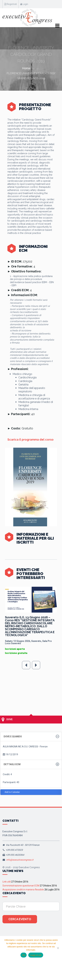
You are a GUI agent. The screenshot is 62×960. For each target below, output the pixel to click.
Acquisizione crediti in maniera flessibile (23, 889)
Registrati (10, 4)
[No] (58, 948)
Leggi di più (35, 955)
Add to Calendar (12, 792)
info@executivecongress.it (19, 859)
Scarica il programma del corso (30, 439)
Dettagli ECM (12, 764)
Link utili (6, 881)
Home (26, 68)
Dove (7, 719)
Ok (23, 955)
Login (24, 4)
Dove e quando (13, 736)
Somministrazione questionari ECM (20, 885)
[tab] (31, 736)
